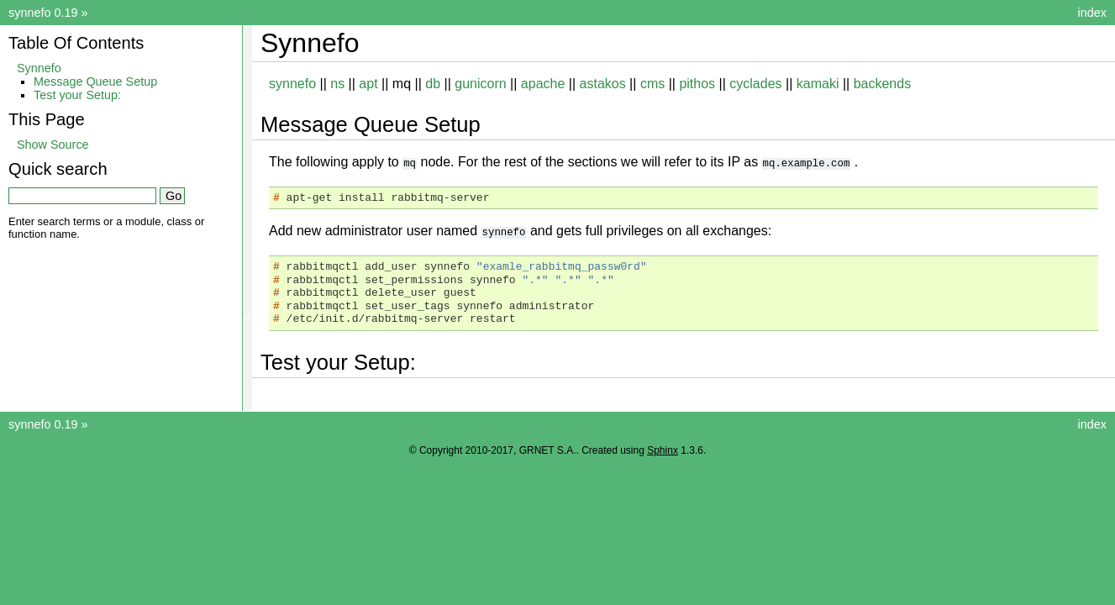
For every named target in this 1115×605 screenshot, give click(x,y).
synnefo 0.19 (42, 12)
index (1092, 12)
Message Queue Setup (95, 81)
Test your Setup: (77, 95)
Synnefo (39, 68)
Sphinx (662, 449)
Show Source (53, 144)
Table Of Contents (76, 43)
